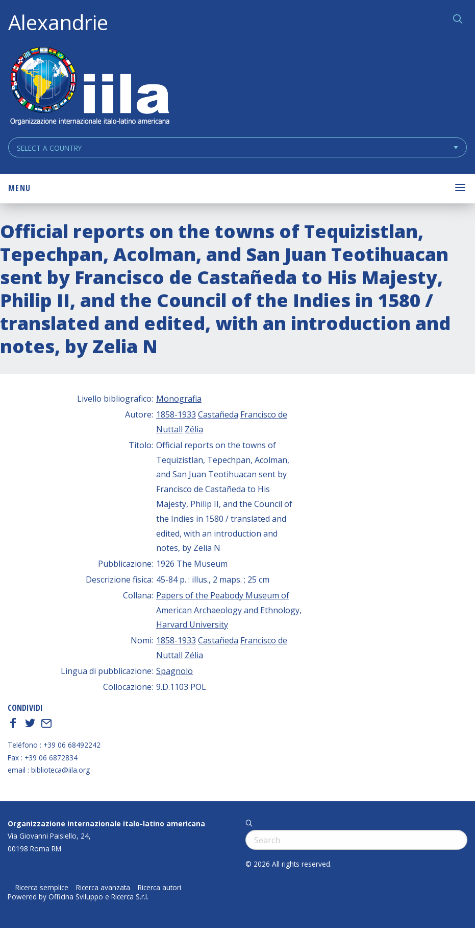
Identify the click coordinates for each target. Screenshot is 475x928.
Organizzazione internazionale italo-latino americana (106, 823)
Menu (19, 188)
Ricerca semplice (41, 887)
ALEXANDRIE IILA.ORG (89, 87)
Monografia (179, 398)
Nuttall (169, 429)
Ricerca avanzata (103, 887)
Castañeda (218, 414)
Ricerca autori (159, 887)
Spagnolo (174, 671)
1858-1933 (176, 414)
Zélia (194, 429)
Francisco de (263, 414)
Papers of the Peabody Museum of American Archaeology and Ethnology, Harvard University (229, 610)
